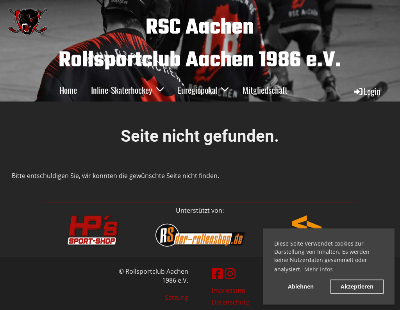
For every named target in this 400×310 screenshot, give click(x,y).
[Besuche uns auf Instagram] (230, 273)
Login (366, 91)
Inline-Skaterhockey (127, 90)
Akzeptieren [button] (357, 286)
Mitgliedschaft (265, 90)
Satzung (176, 297)
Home (68, 90)
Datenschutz (230, 302)
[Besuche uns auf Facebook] (217, 273)
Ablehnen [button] (301, 286)
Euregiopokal (203, 90)
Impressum (228, 290)
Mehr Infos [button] (318, 269)
